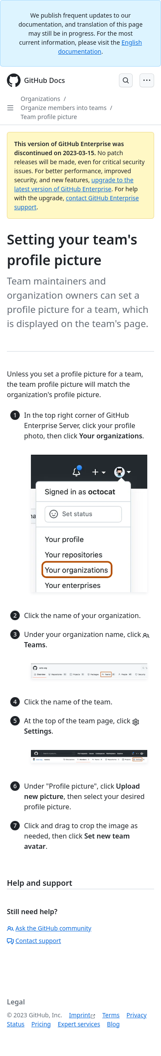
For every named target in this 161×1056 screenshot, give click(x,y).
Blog (113, 1024)
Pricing (41, 1024)
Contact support (34, 941)
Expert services (79, 1024)
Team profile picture (49, 117)
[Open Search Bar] (126, 80)
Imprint (80, 1015)
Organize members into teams (63, 108)
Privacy (137, 1015)
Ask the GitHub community (49, 928)
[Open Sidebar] (10, 108)
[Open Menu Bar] (147, 80)
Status (15, 1024)
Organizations (40, 99)
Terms (110, 1015)
